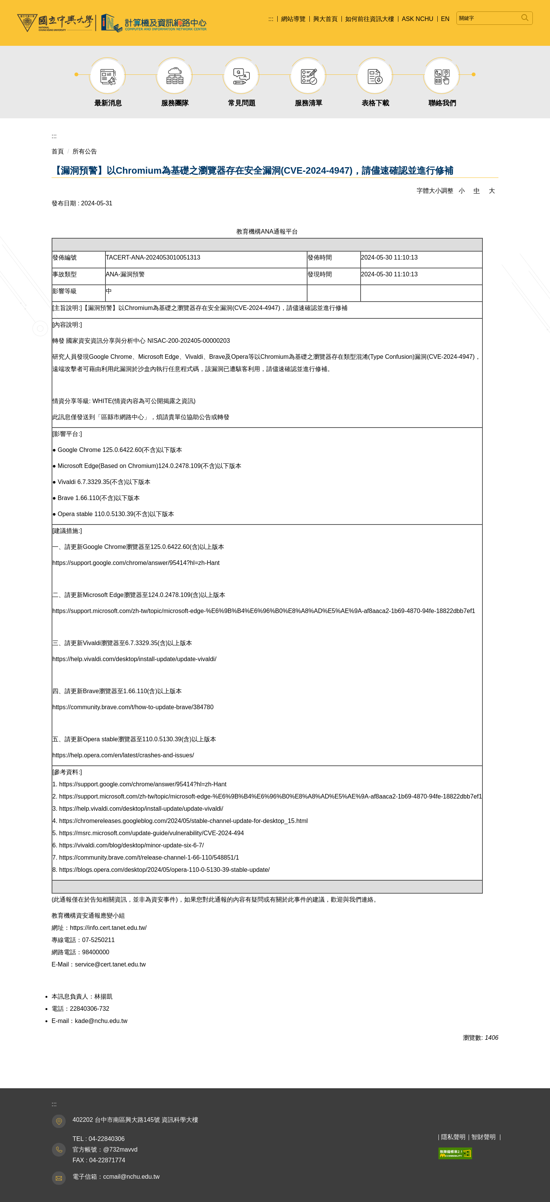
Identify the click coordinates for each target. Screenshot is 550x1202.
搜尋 (525, 16)
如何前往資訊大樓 (369, 19)
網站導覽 (293, 19)
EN (445, 19)
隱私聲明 (453, 1137)
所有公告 (85, 151)
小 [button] (462, 190)
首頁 (58, 151)
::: (271, 19)
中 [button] (477, 190)
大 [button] (492, 190)
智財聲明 (483, 1137)
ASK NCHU (418, 19)
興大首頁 (325, 19)
